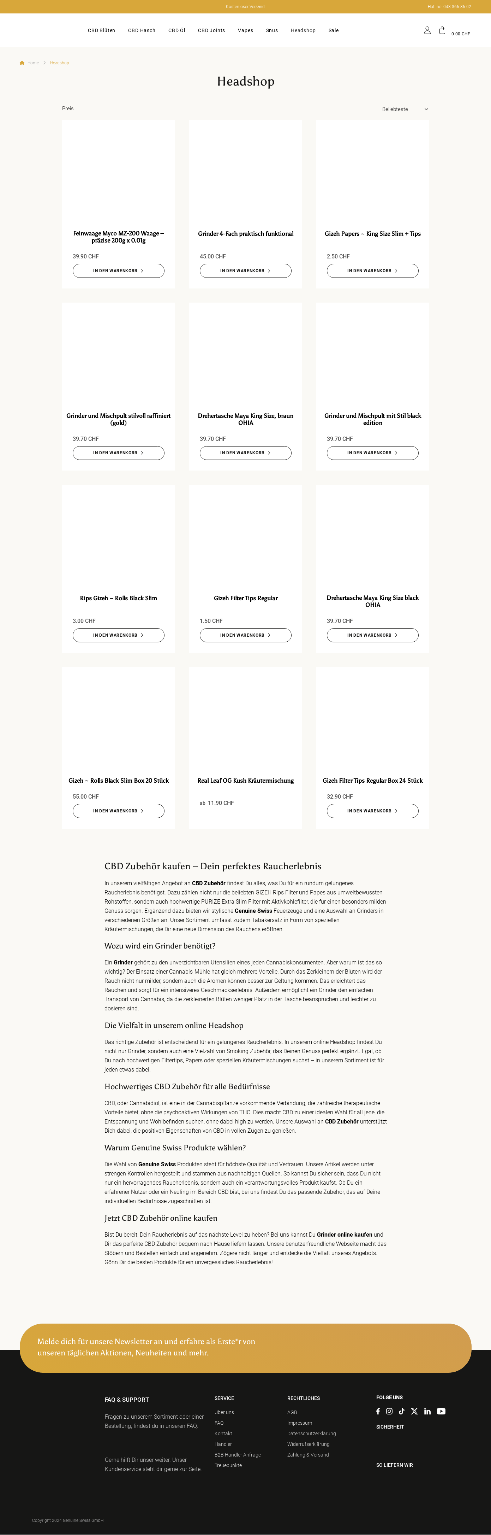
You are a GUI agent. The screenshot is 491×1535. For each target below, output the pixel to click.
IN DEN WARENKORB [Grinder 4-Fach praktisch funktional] (242, 270)
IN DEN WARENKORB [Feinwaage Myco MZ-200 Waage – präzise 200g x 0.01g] (115, 270)
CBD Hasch (142, 30)
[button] (454, 30)
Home (33, 62)
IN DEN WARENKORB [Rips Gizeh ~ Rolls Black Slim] (115, 635)
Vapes (245, 30)
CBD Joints (211, 30)
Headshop (303, 30)
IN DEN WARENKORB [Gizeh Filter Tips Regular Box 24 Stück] (369, 811)
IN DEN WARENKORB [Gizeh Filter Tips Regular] (242, 635)
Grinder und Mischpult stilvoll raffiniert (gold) (118, 419)
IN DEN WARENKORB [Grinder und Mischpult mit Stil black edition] (369, 453)
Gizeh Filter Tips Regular (245, 598)
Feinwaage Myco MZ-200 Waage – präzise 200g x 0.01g (118, 237)
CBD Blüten (101, 30)
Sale (334, 30)
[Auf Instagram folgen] (389, 1413)
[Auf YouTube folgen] (441, 1413)
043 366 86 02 (457, 6)
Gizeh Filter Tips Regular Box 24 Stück (373, 780)
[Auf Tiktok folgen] (402, 1413)
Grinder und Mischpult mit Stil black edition (372, 419)
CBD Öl (176, 30)
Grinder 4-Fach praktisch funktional (245, 233)
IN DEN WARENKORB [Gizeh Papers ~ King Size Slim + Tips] (369, 270)
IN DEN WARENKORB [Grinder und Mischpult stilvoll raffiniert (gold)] (115, 453)
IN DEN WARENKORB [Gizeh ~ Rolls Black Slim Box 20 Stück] (115, 811)
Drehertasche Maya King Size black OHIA (373, 602)
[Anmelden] (427, 30)
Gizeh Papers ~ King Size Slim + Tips (373, 233)
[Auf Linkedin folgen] (427, 1413)
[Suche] (412, 30)
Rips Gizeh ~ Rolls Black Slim (118, 598)
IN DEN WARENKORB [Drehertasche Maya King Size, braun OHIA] (242, 453)
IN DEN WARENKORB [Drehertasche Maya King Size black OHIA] (369, 635)
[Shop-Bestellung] (405, 109)
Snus (272, 30)
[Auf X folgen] (414, 1413)
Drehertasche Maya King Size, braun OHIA (245, 419)
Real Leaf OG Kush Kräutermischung (245, 780)
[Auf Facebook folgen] (378, 1413)
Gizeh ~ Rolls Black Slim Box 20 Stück (118, 780)
